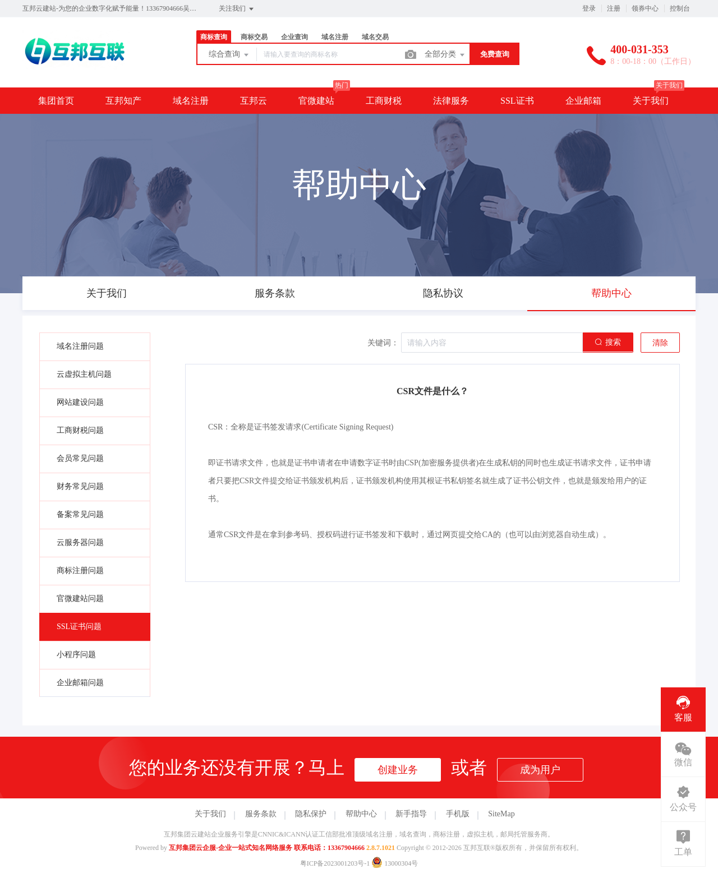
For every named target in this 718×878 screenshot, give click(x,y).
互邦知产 (123, 100)
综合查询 (229, 55)
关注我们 (237, 9)
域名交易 (375, 37)
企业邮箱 (583, 100)
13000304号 (394, 863)
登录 (589, 8)
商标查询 (213, 37)
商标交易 (254, 37)
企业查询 (294, 37)
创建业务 (398, 769)
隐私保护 (310, 814)
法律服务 (451, 100)
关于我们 (651, 100)
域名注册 (334, 37)
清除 (660, 343)
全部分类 (445, 55)
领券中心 (645, 8)
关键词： (383, 343)
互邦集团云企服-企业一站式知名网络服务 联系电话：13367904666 (267, 848)
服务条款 (261, 814)
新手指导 (411, 814)
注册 (613, 8)
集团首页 (56, 100)
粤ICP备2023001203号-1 (335, 863)
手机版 (458, 814)
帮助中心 (361, 814)
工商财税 (384, 100)
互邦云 (253, 100)
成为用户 (540, 769)
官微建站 (316, 100)
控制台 (680, 8)
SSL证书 (517, 100)
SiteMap (501, 814)
